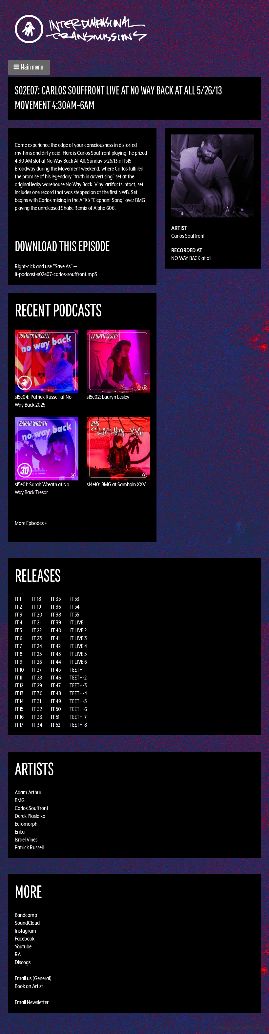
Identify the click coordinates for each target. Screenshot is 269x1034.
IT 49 (56, 701)
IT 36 (56, 606)
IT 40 (56, 630)
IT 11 (18, 677)
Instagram (25, 930)
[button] (29, 67)
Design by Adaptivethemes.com (240, 1027)
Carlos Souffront (188, 236)
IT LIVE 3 (78, 638)
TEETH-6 (78, 709)
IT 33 (37, 717)
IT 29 (37, 685)
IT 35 (56, 599)
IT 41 (55, 638)
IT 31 (36, 701)
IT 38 (56, 614)
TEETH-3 (78, 685)
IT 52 (55, 724)
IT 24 (37, 646)
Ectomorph (26, 824)
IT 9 (18, 662)
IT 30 (37, 693)
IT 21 (36, 622)
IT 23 (37, 638)
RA (18, 954)
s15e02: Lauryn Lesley (108, 397)
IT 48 (56, 693)
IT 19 (36, 606)
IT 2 (18, 606)
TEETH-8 (78, 724)
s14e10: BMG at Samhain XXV (116, 484)
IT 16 (19, 717)
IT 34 (37, 724)
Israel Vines (26, 839)
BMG (20, 800)
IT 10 (19, 669)
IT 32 (37, 709)
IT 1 (18, 599)
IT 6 (18, 638)
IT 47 (56, 685)
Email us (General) (33, 978)
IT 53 (74, 599)
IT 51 (55, 717)
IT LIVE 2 (78, 630)
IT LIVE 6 (78, 662)
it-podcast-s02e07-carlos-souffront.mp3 (56, 274)
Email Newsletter (32, 1002)
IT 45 (56, 669)
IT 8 (19, 654)
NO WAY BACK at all (191, 258)
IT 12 (19, 685)
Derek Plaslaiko (30, 816)
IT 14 (19, 701)
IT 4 (18, 622)
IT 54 (74, 606)
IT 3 (18, 614)
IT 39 (56, 622)
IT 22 (37, 630)
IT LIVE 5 (78, 654)
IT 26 (37, 662)
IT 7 (18, 646)
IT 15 (19, 709)
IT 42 (56, 646)
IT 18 (36, 599)
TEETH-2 (78, 677)
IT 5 (18, 630)
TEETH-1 (78, 669)
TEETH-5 (78, 701)
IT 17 (19, 724)
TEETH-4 (78, 693)
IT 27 (37, 669)
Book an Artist (29, 986)
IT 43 (56, 654)
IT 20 (37, 614)
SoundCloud (27, 923)
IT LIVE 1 (78, 622)
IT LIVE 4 (78, 646)
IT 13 (19, 693)
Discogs (23, 962)
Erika (20, 831)
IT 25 (37, 654)
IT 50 (56, 709)
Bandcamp (26, 915)
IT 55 (74, 614)
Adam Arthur (28, 792)
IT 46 (56, 677)
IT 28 (37, 677)
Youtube (23, 946)
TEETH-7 (78, 717)
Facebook (24, 938)
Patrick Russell (29, 847)
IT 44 (56, 662)
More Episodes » (31, 523)
